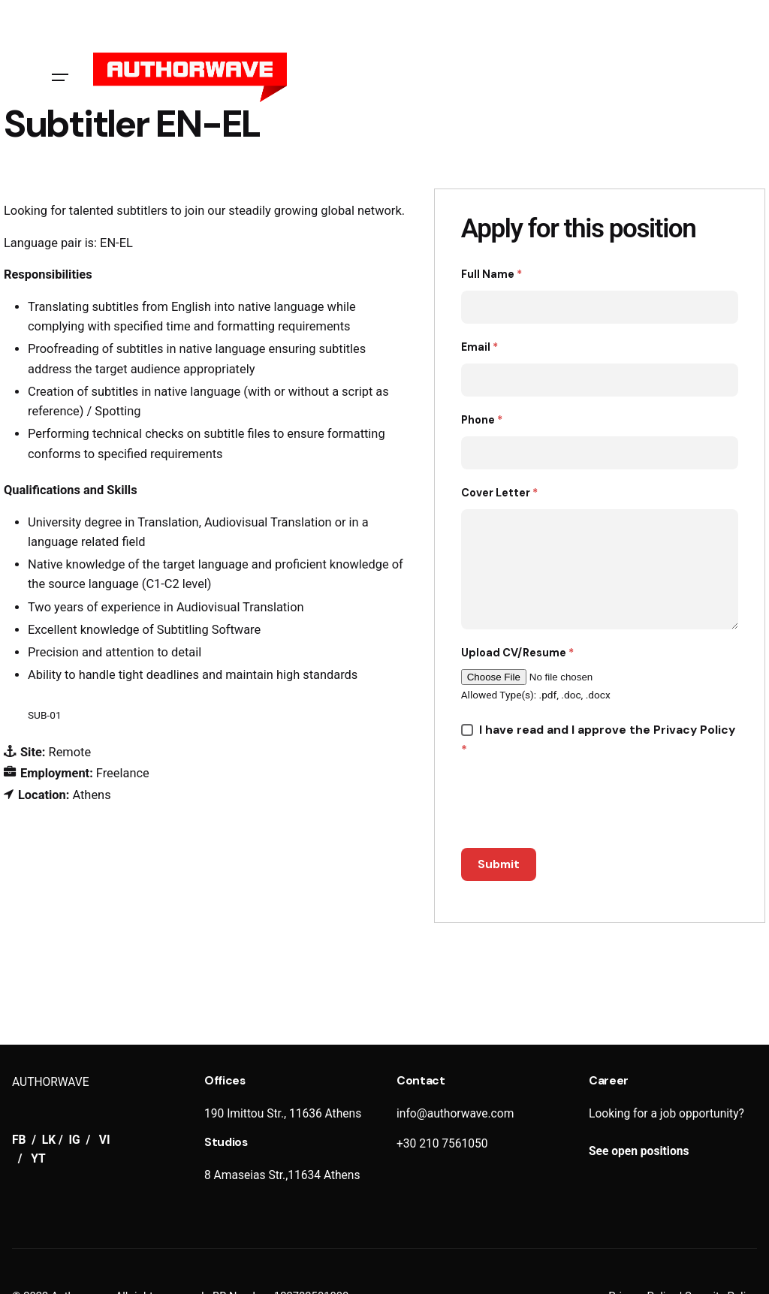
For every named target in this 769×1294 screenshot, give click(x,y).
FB (20, 1140)
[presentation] (575, 803)
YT (38, 1159)
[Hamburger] (60, 77)
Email (479, 347)
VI (104, 1140)
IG (74, 1140)
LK (49, 1140)
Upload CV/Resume (517, 652)
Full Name (491, 274)
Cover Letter (499, 492)
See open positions (639, 1151)
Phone (481, 420)
